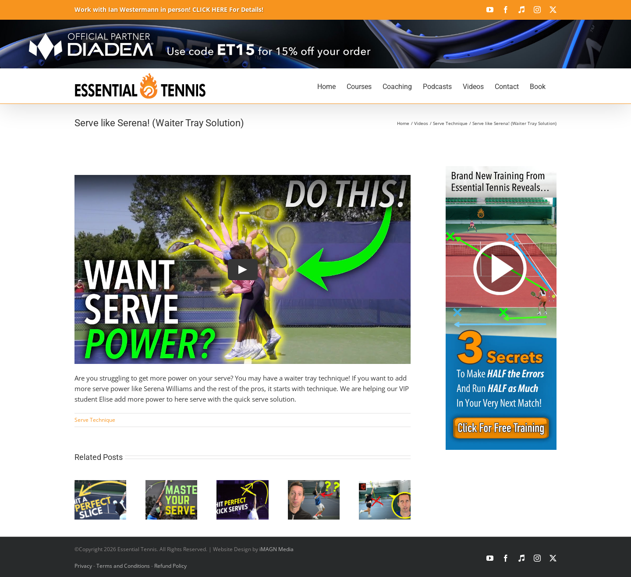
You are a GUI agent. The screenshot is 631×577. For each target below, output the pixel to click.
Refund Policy (170, 566)
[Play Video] (243, 269)
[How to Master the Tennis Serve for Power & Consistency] (171, 484)
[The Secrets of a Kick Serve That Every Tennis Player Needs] (242, 484)
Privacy (83, 566)
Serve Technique (94, 420)
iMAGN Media (276, 549)
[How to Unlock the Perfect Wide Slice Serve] (100, 484)
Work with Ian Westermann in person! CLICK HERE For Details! (168, 9)
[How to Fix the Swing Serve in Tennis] (385, 484)
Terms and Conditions (123, 566)
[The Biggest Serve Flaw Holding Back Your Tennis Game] (314, 484)
